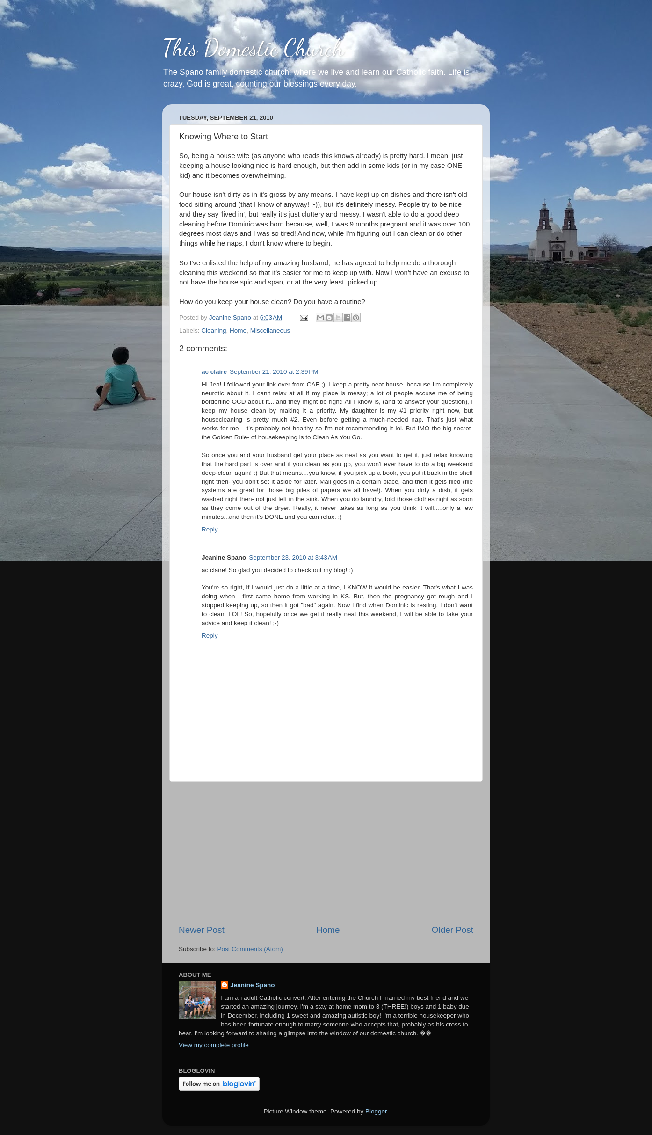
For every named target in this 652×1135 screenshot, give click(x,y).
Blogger (376, 1111)
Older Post (452, 930)
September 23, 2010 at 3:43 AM (293, 557)
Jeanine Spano (252, 985)
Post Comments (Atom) (250, 949)
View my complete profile (214, 1044)
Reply (210, 529)
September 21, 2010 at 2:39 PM (274, 371)
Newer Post (202, 930)
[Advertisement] (326, 852)
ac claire (214, 371)
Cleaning (213, 330)
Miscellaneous (270, 330)
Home (238, 330)
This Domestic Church (253, 48)
